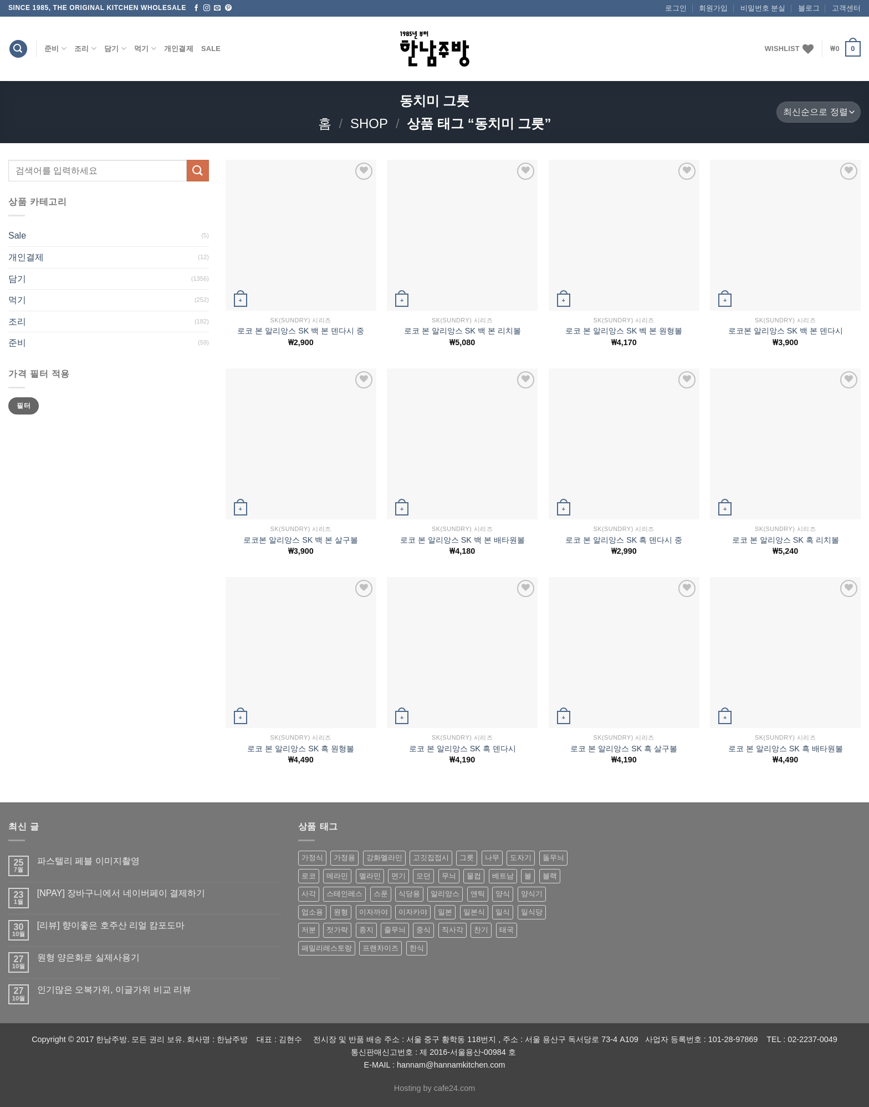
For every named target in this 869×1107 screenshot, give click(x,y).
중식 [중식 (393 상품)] (423, 930)
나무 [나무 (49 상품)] (492, 857)
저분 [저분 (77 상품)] (308, 930)
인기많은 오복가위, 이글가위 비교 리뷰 (114, 989)
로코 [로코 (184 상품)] (308, 876)
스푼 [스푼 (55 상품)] (381, 893)
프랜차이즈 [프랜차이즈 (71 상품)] (380, 948)
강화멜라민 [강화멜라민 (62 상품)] (384, 857)
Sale (211, 48)
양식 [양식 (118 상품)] (502, 893)
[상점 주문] (818, 112)
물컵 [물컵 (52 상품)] (474, 876)
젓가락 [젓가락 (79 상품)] (337, 930)
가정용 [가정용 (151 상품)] (344, 857)
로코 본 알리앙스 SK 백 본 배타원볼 (462, 539)
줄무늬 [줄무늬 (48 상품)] (395, 930)
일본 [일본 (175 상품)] (445, 912)
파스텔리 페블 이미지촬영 (88, 861)
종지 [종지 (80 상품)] (366, 930)
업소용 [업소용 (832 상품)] (312, 912)
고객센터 (846, 8)
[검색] (18, 49)
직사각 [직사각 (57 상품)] (452, 930)
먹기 (145, 48)
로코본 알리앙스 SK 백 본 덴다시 (785, 330)
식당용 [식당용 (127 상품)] (409, 893)
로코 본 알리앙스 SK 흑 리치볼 (785, 539)
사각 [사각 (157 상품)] (308, 893)
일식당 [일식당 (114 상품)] (532, 912)
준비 (55, 48)
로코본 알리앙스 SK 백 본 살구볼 (300, 539)
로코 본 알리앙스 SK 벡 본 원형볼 (623, 330)
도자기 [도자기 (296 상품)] (520, 857)
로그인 (676, 8)
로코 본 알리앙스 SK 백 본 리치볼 (462, 330)
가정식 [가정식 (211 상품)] (312, 857)
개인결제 (178, 48)
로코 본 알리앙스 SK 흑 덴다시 (462, 748)
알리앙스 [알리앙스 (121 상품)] (445, 893)
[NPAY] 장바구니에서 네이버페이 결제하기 (121, 893)
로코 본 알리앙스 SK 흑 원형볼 (300, 748)
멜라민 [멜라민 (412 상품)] (370, 876)
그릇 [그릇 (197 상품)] (466, 857)
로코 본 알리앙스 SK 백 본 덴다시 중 (300, 330)
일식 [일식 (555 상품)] (502, 912)
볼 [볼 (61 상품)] (527, 876)
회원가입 (713, 8)
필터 (23, 406)
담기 (115, 48)
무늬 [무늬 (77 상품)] (449, 876)
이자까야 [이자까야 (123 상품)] (373, 912)
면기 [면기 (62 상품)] (398, 876)
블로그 (809, 8)
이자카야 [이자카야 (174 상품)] (412, 912)
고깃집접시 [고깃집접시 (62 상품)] (431, 857)
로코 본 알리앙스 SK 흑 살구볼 (623, 748)
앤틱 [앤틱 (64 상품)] (478, 893)
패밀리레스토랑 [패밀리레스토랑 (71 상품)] (326, 948)
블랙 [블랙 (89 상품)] (550, 876)
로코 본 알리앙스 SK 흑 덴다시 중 (623, 539)
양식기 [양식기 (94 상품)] (532, 893)
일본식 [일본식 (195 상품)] (474, 912)
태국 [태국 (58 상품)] (506, 930)
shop (369, 123)
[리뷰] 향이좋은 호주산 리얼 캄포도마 (111, 925)
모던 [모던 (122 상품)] (423, 876)
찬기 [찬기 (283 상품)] (481, 930)
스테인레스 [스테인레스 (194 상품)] (344, 893)
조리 (85, 48)
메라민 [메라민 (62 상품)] (337, 876)
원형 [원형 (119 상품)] (341, 912)
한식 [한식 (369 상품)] (417, 948)
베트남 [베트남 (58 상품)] (503, 876)
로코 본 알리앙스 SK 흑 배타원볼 (785, 748)
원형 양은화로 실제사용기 (88, 957)
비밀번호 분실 (763, 8)
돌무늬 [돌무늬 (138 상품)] (553, 857)
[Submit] (198, 170)
